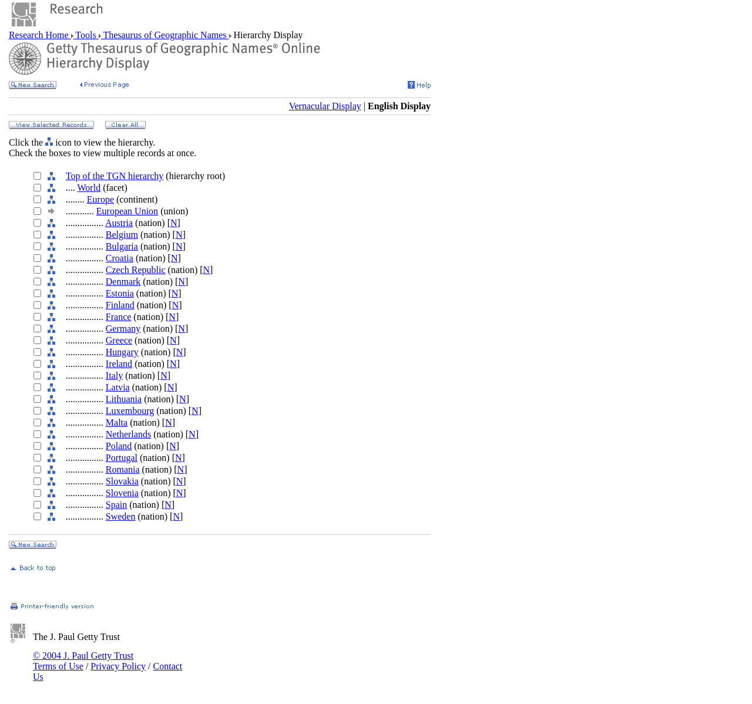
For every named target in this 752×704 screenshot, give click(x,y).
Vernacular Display (325, 106)
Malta (116, 422)
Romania (123, 469)
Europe (100, 199)
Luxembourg (130, 411)
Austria (119, 223)
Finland (120, 305)
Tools (86, 35)
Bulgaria (122, 246)
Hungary (122, 352)
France (119, 317)
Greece (119, 340)
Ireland (119, 364)
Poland (119, 446)
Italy (114, 375)
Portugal (121, 458)
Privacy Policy (118, 666)
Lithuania (124, 399)
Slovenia (122, 493)
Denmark (123, 282)
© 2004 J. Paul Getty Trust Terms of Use (83, 661)
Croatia (119, 258)
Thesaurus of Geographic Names (165, 35)
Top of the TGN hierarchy (115, 176)
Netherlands (128, 434)
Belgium (122, 235)
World (89, 188)
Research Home (40, 35)
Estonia (120, 293)
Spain (116, 505)
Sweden (121, 516)
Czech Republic (136, 270)
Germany (123, 329)
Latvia (118, 387)
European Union (127, 211)
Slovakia (122, 481)
